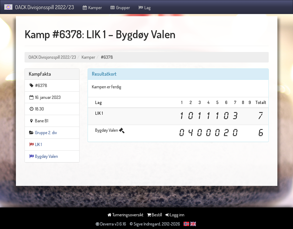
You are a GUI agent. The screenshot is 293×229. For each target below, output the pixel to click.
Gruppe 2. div (46, 132)
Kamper (92, 7)
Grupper (120, 7)
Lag (144, 7)
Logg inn (175, 214)
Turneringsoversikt (125, 214)
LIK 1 (38, 144)
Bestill (154, 214)
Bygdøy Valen (46, 156)
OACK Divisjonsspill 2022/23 (39, 7)
